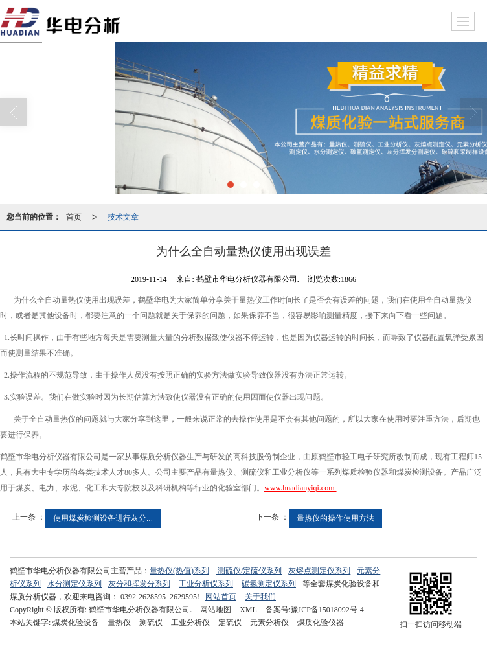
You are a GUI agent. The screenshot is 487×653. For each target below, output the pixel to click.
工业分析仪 (190, 622)
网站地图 (215, 609)
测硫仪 (151, 622)
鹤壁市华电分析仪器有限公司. (140, 609)
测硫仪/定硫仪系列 (250, 570)
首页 (74, 217)
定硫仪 (230, 622)
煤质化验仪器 (320, 622)
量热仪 (119, 622)
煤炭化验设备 (75, 622)
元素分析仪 (269, 622)
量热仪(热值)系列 (179, 570)
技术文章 (123, 217)
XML (248, 609)
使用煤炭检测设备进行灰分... (103, 518)
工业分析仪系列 (206, 583)
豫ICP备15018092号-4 (327, 609)
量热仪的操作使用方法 (335, 518)
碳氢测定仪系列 (269, 583)
